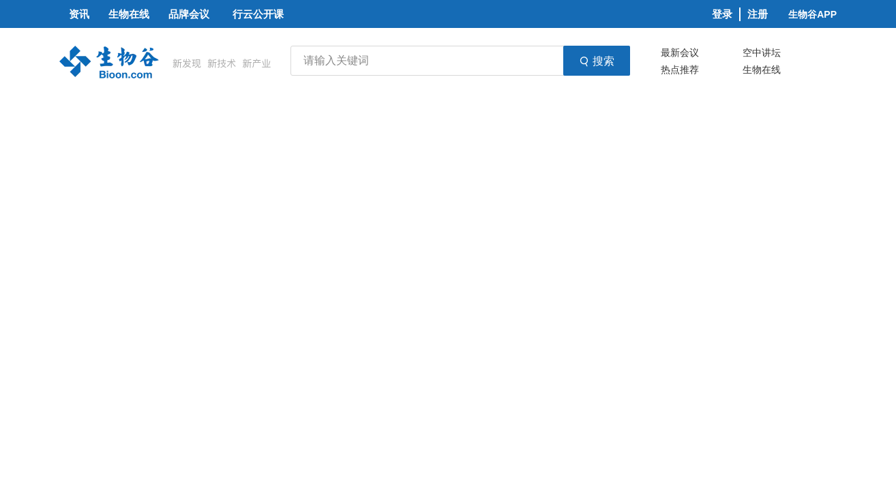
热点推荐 (680, 69)
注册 (757, 14)
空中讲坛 (762, 52)
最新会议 (680, 52)
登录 (722, 14)
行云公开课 (258, 14)
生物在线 (762, 69)
